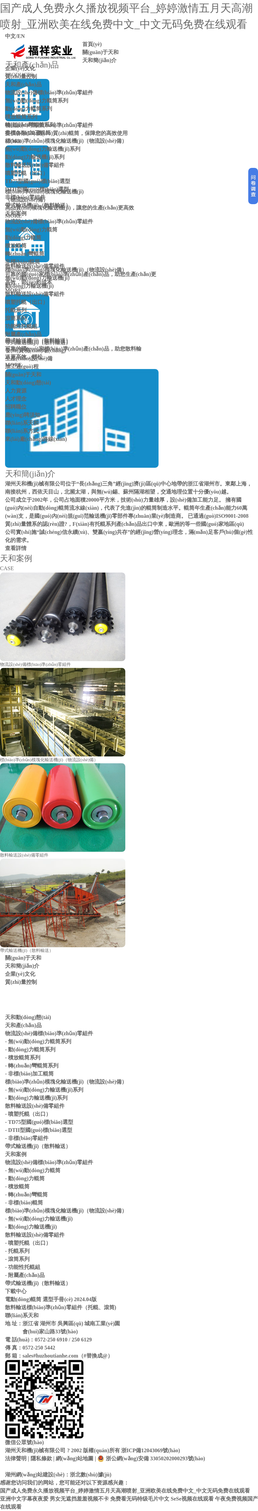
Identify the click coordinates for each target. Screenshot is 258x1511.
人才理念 (16, 399)
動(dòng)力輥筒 (23, 237)
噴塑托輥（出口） (26, 173)
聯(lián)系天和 (22, 423)
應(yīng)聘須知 (22, 415)
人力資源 (16, 391)
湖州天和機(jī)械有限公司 (35, 1450)
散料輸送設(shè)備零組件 (34, 165)
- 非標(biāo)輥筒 (24, 1202)
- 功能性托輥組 (22, 1267)
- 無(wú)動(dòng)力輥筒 (32, 1170)
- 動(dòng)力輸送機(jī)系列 (36, 1098)
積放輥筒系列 (21, 117)
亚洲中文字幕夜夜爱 (24, 1499)
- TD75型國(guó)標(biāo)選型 (39, 1122)
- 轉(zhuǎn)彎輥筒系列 (31, 1065)
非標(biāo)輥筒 (22, 262)
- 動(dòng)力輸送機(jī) (31, 1227)
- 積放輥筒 (17, 1186)
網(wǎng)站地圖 (74, 1458)
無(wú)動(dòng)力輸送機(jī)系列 (42, 149)
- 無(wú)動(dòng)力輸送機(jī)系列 (44, 1090)
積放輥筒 (16, 245)
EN (21, 36)
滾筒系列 (16, 318)
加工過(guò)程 (22, 366)
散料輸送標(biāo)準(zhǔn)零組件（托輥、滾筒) (60, 1307)
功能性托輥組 (21, 326)
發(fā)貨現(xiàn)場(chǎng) (35, 350)
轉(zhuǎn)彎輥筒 (24, 254)
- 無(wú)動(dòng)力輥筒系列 (38, 1041)
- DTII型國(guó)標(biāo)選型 (38, 1130)
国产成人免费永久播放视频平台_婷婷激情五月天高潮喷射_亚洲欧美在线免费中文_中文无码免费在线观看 (125, 1491)
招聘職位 (16, 407)
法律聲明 (16, 1458)
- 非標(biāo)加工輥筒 (29, 1074)
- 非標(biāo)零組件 (26, 1138)
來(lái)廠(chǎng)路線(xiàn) (36, 439)
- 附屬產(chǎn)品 (25, 1275)
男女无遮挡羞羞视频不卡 (79, 1499)
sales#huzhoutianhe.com (50, 1356)
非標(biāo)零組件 (25, 197)
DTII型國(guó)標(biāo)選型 (37, 189)
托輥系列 (16, 310)
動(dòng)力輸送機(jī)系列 (34, 157)
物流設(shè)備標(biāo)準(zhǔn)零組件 (49, 92)
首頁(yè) (92, 44)
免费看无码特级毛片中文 (139, 1499)
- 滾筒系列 (17, 1259)
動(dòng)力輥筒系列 (28, 108)
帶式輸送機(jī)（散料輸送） (38, 205)
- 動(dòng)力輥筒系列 (30, 1049)
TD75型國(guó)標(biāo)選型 (37, 181)
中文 (10, 36)
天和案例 (16, 213)
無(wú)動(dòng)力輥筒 (31, 229)
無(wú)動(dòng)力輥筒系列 (36, 100)
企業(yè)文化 (20, 68)
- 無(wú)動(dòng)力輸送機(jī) (39, 1219)
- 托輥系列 (17, 1251)
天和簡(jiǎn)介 (99, 60)
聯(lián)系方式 (22, 431)
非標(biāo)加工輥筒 (28, 133)
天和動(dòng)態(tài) (28, 382)
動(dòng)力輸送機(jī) (29, 286)
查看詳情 (16, 548)
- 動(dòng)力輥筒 (25, 1178)
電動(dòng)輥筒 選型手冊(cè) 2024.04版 (51, 1299)
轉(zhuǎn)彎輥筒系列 (30, 125)
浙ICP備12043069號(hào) (150, 1450)
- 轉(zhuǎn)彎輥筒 (26, 1194)
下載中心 (16, 1291)
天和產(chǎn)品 (23, 84)
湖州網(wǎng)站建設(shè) (34, 1474)
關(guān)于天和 (100, 52)
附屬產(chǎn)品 (23, 334)
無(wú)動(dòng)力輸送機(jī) (37, 278)
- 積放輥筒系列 (22, 1057)
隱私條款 (41, 1458)
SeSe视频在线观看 (192, 1499)
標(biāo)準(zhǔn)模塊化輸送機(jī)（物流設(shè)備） (66, 141)
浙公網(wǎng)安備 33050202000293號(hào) (151, 1458)
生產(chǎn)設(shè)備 (28, 358)
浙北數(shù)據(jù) (91, 1474)
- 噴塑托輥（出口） (28, 1114)
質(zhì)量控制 (21, 76)
